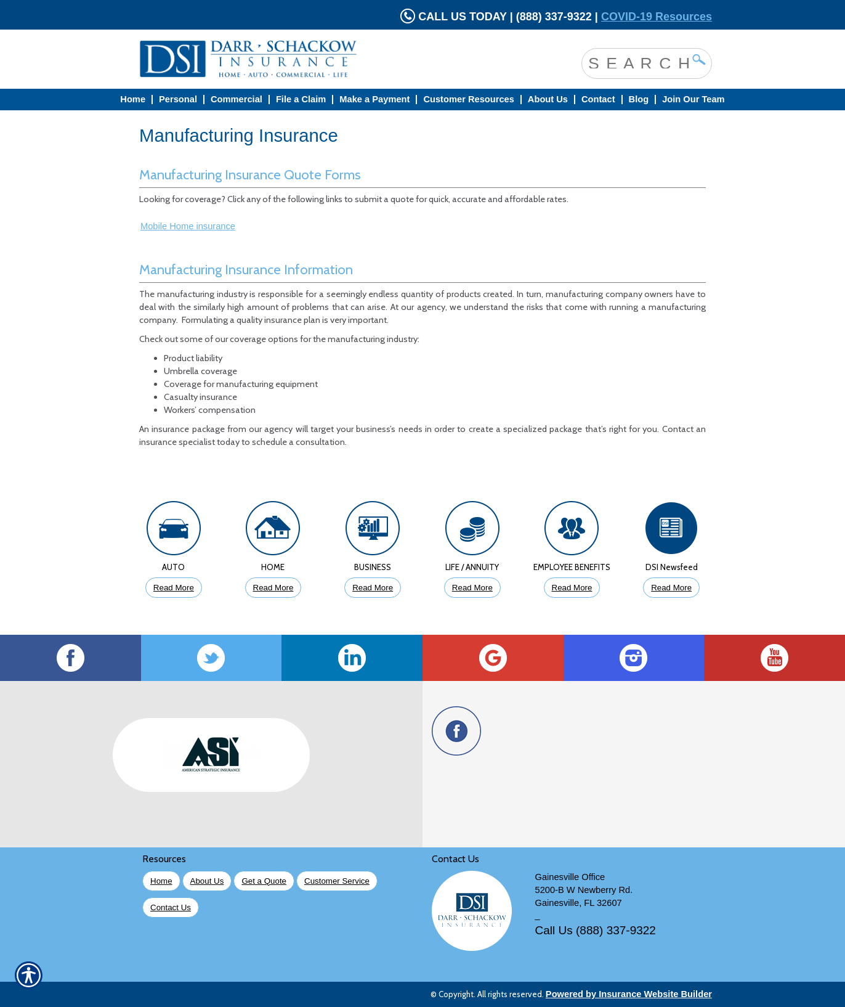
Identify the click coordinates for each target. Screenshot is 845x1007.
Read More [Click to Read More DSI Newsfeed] (671, 587)
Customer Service (337, 881)
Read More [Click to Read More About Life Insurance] (472, 587)
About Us (207, 881)
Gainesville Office (570, 877)
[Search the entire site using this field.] (637, 62)
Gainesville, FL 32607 (578, 903)
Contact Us (170, 907)
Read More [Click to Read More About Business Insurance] (372, 587)
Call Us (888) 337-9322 (595, 930)
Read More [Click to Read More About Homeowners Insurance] (273, 587)
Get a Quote (263, 881)
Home (161, 881)
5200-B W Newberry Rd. (584, 890)
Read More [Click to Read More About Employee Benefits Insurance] (572, 587)
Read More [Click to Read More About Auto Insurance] (173, 587)
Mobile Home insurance (187, 226)
